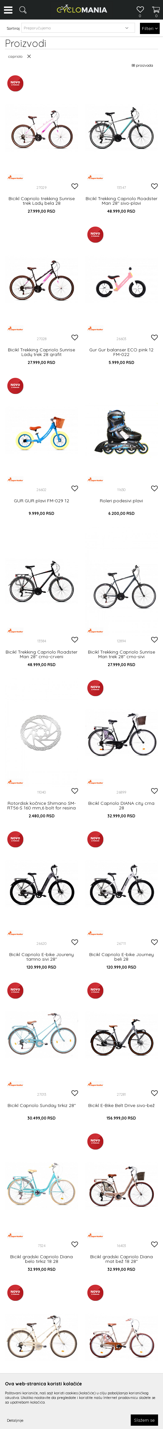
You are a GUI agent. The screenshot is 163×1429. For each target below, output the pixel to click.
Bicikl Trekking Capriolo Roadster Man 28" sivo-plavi (121, 200)
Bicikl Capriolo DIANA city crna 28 (121, 805)
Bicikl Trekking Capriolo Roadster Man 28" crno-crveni (41, 654)
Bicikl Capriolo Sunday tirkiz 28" (42, 1105)
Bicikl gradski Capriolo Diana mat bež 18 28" (121, 1259)
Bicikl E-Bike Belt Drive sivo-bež (121, 1105)
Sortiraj (13, 28)
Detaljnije (15, 1420)
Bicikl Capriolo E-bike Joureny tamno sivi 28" (41, 956)
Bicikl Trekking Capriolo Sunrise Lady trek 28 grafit (41, 352)
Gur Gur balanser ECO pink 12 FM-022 (121, 352)
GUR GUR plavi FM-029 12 (41, 500)
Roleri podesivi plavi (121, 500)
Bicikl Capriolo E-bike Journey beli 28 (121, 956)
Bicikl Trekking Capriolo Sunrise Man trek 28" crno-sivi (121, 654)
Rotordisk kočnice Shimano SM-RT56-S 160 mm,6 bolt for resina (41, 805)
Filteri (150, 28)
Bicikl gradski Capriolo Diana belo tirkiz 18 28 (41, 1259)
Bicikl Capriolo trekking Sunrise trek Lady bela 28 (42, 200)
